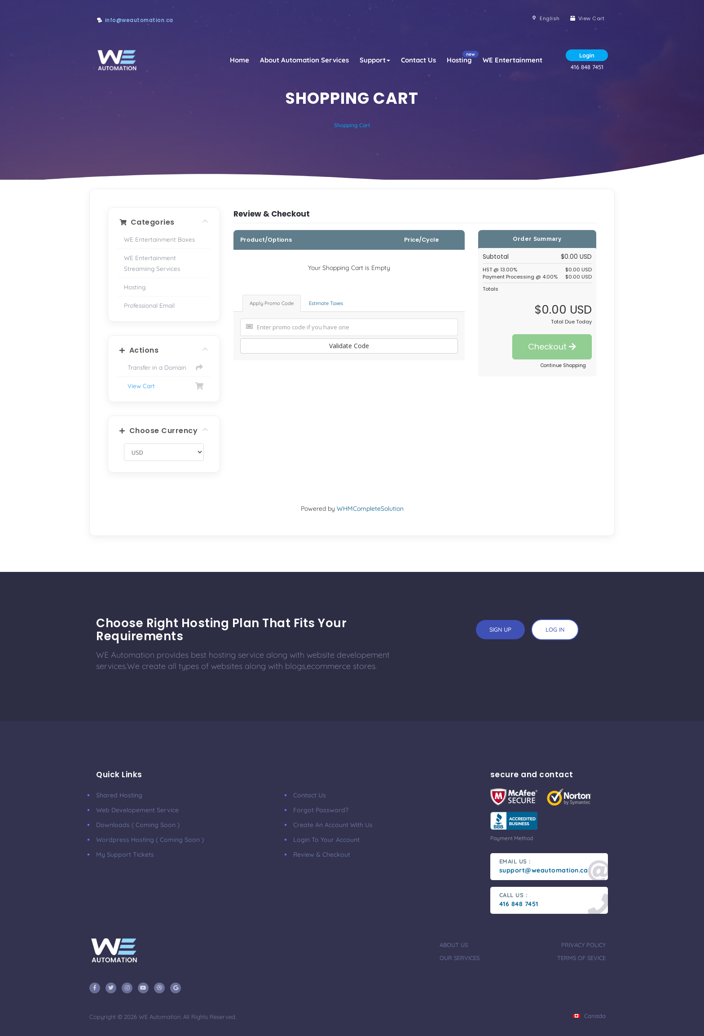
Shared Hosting (119, 795)
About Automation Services (304, 60)
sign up (500, 629)
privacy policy (583, 944)
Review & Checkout (321, 854)
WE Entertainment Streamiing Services (152, 263)
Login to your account (326, 840)
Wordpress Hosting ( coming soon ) (150, 840)
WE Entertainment (512, 60)
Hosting (134, 287)
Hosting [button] (462, 57)
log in (555, 629)
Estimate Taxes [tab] (326, 303)
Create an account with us (333, 825)
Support (375, 60)
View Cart (164, 386)
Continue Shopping (563, 365)
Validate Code (349, 345)
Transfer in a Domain (164, 367)
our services (460, 957)
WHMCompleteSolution (370, 509)
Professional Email (149, 305)
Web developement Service (137, 810)
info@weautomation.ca (139, 20)
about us (454, 944)
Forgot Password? (320, 810)
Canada (589, 1015)
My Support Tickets (125, 854)
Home (239, 60)
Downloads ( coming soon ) (138, 825)
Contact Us (418, 60)
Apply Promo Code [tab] (272, 303)
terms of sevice (581, 957)
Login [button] (586, 55)
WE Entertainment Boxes (159, 239)
